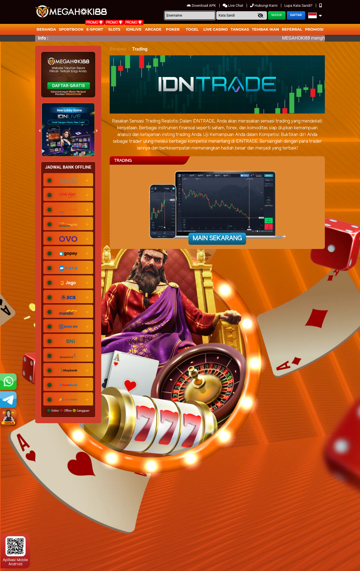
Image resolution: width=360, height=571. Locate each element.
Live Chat (233, 5)
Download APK (202, 5)
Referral (292, 29)
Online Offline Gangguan (68, 410)
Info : (43, 38)
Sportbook (71, 29)
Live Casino (215, 29)
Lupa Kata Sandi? (298, 5)
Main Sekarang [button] (217, 238)
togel (192, 29)
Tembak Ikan (265, 29)
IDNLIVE (134, 29)
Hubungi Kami (264, 5)
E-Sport (94, 29)
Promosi (314, 29)
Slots (114, 29)
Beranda (46, 29)
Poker (172, 29)
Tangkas (240, 29)
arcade (153, 29)
